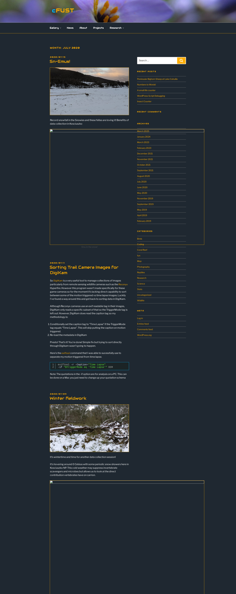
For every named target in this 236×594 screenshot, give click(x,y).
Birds (139, 238)
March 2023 (143, 142)
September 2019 (145, 204)
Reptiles (141, 272)
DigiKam (58, 224)
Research (117, 28)
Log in (140, 318)
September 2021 (145, 170)
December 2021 (145, 153)
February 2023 (144, 148)
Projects (98, 28)
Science (141, 283)
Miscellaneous (60, 543)
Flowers (56, 534)
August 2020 (143, 176)
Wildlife (140, 300)
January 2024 (143, 136)
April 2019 (142, 215)
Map (139, 261)
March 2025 (143, 131)
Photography (143, 267)
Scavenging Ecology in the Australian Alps (73, 569)
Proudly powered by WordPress (122, 586)
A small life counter (146, 90)
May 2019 (142, 209)
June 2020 (142, 187)
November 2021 (145, 159)
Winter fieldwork (68, 341)
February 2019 (144, 221)
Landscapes (58, 538)
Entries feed (143, 323)
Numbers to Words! (146, 84)
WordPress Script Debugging (151, 96)
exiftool (66, 296)
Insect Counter (144, 101)
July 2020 (142, 181)
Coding (140, 244)
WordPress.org (144, 335)
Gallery (56, 28)
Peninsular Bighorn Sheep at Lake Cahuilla (157, 79)
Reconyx (123, 228)
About (83, 28)
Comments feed (145, 329)
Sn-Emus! (60, 61)
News (70, 28)
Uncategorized (144, 295)
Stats (139, 289)
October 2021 (144, 164)
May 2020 (142, 193)
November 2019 (145, 198)
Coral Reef (142, 250)
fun (138, 255)
